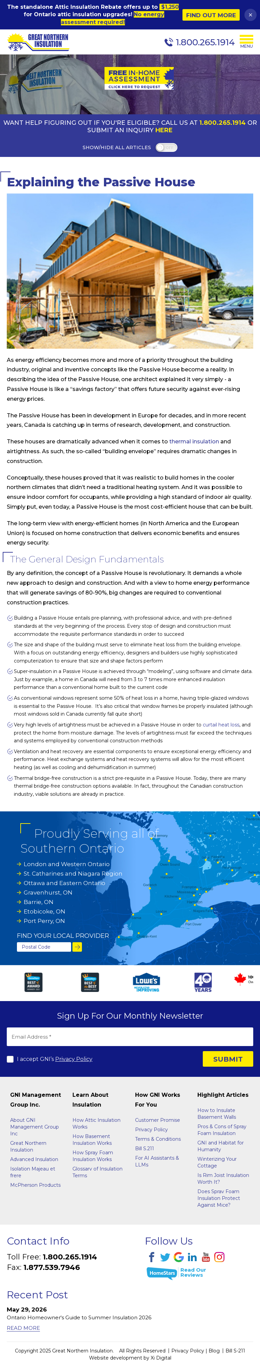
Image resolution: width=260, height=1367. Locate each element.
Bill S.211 (144, 1148)
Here (164, 130)
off (169, 148)
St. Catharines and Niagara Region (73, 873)
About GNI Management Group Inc (34, 1127)
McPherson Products (35, 1185)
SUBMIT (228, 1059)
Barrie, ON (38, 902)
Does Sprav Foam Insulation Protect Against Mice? (218, 1198)
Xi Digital (161, 1358)
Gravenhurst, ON (48, 892)
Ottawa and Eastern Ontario (64, 883)
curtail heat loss (221, 725)
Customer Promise (157, 1120)
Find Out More (211, 15)
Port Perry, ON (44, 921)
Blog (214, 1351)
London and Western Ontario (67, 864)
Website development (115, 1358)
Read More (23, 1328)
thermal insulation (194, 441)
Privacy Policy (73, 1059)
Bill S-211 (235, 1351)
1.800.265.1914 (222, 122)
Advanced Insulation (34, 1159)
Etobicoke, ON (44, 911)
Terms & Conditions (158, 1139)
